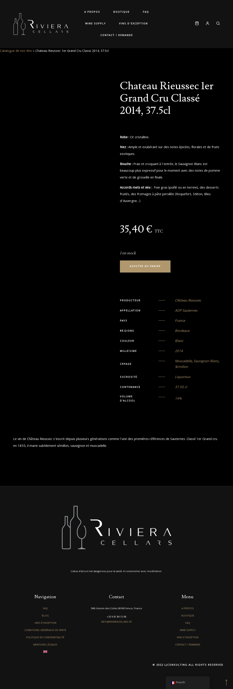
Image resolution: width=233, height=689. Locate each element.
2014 (179, 351)
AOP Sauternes (186, 311)
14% (178, 399)
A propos (92, 12)
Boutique (121, 12)
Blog (45, 616)
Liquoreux (182, 377)
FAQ (146, 12)
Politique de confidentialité (45, 638)
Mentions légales (45, 645)
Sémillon (181, 367)
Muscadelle (183, 361)
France (180, 321)
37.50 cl (181, 387)
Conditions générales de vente (45, 630)
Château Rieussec (188, 301)
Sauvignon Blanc (206, 361)
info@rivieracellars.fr (116, 622)
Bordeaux (182, 331)
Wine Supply (95, 24)
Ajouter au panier (145, 266)
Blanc (179, 341)
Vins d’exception (133, 24)
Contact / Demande (116, 35)
